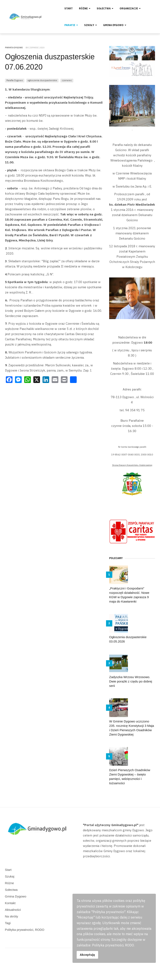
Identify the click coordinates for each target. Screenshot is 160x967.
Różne (84, 8)
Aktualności (13, 909)
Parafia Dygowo (14, 80)
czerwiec (67, 80)
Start (68, 8)
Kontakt (10, 903)
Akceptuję (87, 955)
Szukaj (9, 876)
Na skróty (11, 916)
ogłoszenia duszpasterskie (42, 80)
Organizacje (130, 8)
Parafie (71, 25)
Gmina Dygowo (114, 25)
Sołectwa (105, 8)
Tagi (8, 923)
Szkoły (90, 25)
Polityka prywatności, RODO (24, 929)
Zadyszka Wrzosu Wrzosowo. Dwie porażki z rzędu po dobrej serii (130, 681)
